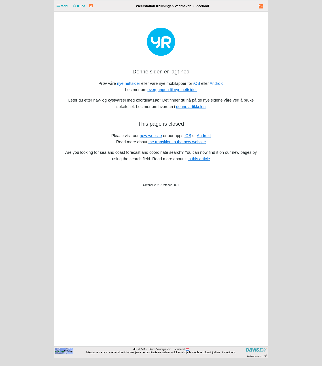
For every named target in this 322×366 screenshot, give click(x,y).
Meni (63, 6)
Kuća (78, 6)
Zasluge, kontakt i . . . (257, 356)
